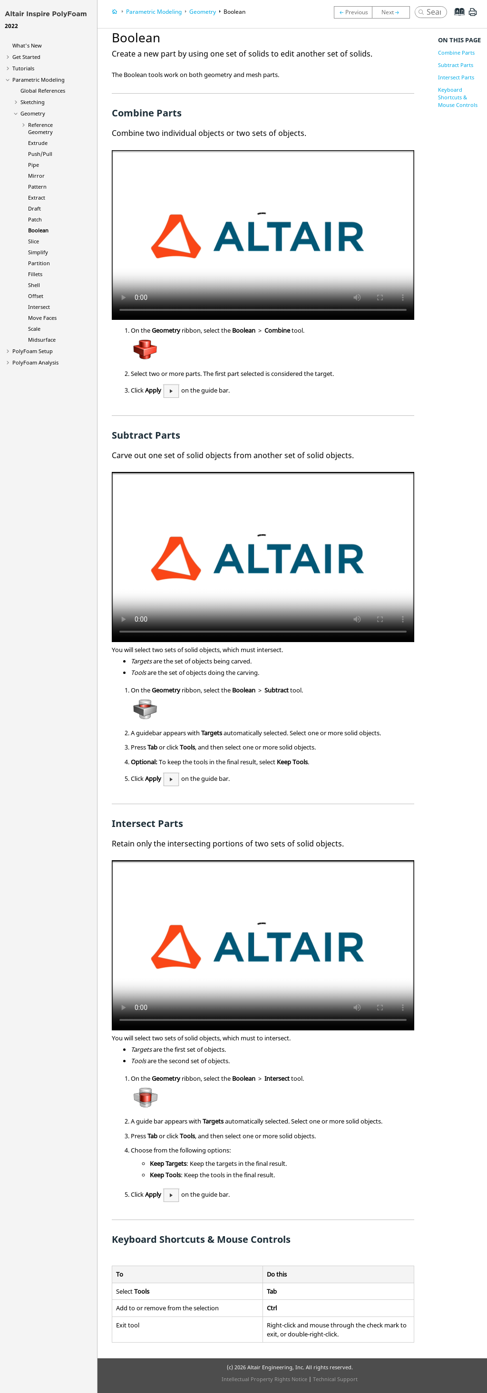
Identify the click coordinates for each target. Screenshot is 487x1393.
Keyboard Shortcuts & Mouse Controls (457, 97)
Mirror (36, 175)
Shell (34, 284)
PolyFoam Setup (32, 351)
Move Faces (42, 317)
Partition (39, 263)
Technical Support (335, 1379)
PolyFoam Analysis (35, 362)
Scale (34, 328)
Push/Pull (40, 153)
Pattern (37, 186)
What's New (27, 45)
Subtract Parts (455, 64)
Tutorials (23, 68)
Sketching (32, 102)
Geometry (32, 113)
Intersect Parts (456, 77)
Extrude (38, 142)
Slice (33, 241)
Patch (35, 219)
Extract (36, 197)
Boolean (38, 230)
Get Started (26, 56)
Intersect (39, 306)
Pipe (33, 164)
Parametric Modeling (38, 79)
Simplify (38, 252)
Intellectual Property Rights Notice (264, 1379)
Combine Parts (456, 52)
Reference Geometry (40, 128)
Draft (34, 208)
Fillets (35, 274)
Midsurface (42, 339)
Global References (42, 90)
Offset (35, 295)
